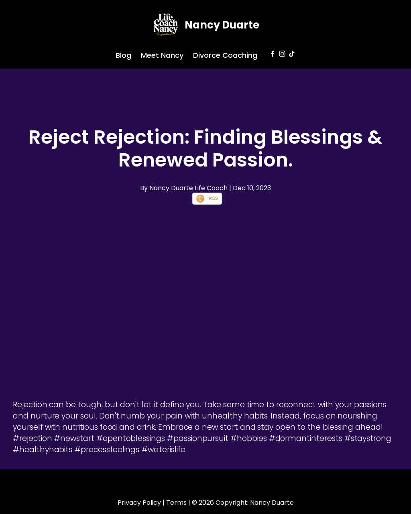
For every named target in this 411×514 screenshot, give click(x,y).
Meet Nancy (162, 55)
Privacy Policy (139, 502)
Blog (123, 55)
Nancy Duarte (222, 25)
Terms (176, 502)
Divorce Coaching (225, 55)
